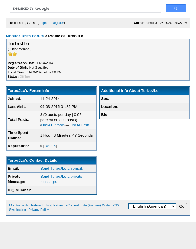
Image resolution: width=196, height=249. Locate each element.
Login (43, 23)
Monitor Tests (18, 205)
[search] (85, 8)
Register (58, 23)
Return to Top (41, 205)
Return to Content (66, 205)
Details (50, 146)
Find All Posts (80, 125)
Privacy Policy (39, 209)
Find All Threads (53, 125)
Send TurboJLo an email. (61, 168)
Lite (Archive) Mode (96, 205)
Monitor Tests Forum (25, 36)
